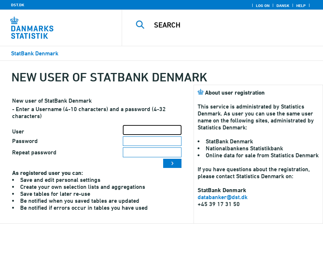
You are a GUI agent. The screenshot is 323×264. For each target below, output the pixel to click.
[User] (152, 130)
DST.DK (17, 4)
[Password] (152, 141)
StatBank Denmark (34, 53)
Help (301, 5)
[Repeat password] (152, 152)
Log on (262, 5)
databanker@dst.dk (222, 197)
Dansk (282, 5)
